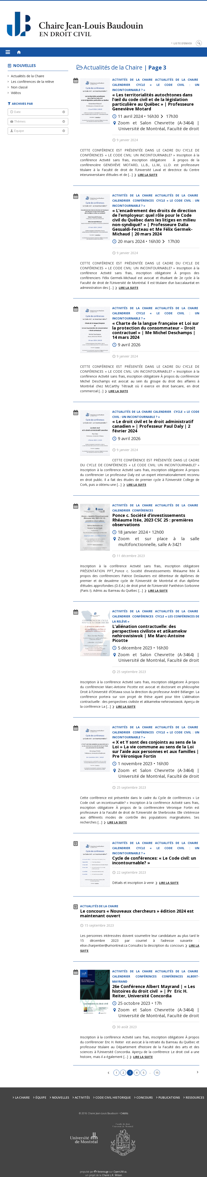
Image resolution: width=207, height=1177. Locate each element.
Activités (82, 1098)
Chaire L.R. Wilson (112, 1175)
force (103, 1171)
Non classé (19, 87)
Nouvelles (24, 65)
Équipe (40, 1098)
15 (157, 1072)
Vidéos (16, 93)
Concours (144, 1098)
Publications (169, 1098)
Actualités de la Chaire (27, 76)
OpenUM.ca (119, 1171)
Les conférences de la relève (32, 81)
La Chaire (22, 1098)
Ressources (195, 1098)
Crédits (124, 1113)
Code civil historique (113, 1098)
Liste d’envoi (182, 43)
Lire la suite (147, 175)
